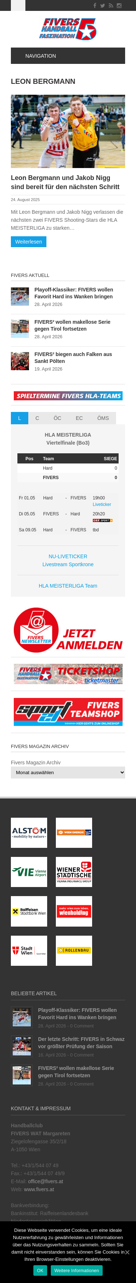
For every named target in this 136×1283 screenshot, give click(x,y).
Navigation (36, 56)
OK (40, 1270)
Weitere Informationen (76, 1270)
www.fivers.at (39, 1189)
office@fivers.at (45, 1181)
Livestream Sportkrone (68, 564)
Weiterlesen (28, 242)
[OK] (127, 1252)
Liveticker (102, 504)
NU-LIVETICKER (68, 556)
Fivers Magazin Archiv (36, 762)
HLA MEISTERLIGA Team (68, 586)
